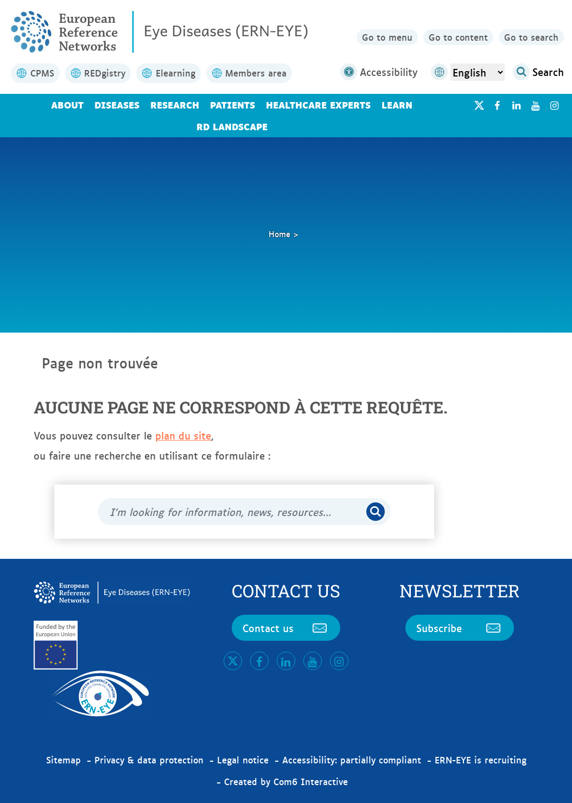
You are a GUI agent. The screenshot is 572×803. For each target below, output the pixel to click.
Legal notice (243, 760)
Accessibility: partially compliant (351, 760)
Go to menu (387, 37)
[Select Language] (477, 72)
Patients (232, 104)
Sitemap (63, 760)
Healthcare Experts (318, 104)
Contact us (286, 628)
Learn (397, 104)
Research (174, 104)
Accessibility (378, 71)
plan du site (183, 435)
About (67, 104)
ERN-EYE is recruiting (480, 760)
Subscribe (459, 628)
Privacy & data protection (149, 760)
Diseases (116, 104)
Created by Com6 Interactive (286, 781)
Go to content (458, 37)
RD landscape (232, 126)
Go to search (531, 37)
